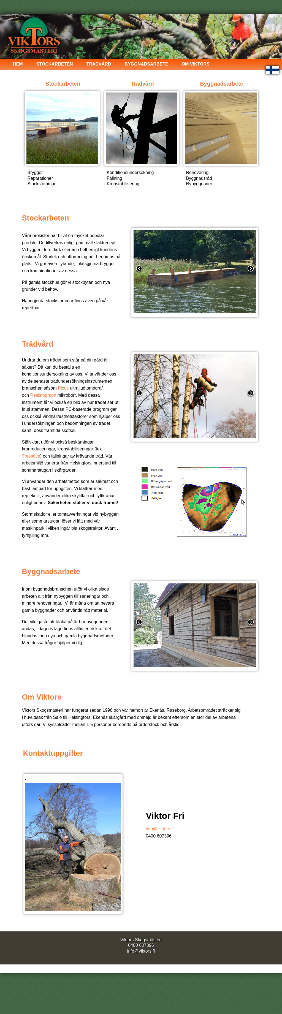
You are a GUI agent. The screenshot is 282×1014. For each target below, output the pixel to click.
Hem (18, 64)
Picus (63, 388)
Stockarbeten (54, 64)
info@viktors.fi (160, 829)
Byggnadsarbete (146, 64)
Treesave (31, 456)
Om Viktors (196, 64)
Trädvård (98, 64)
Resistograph (43, 395)
